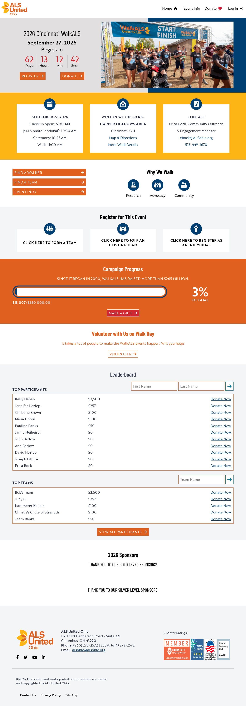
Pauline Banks (26, 425)
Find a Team (25, 182)
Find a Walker (28, 172)
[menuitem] (170, 9)
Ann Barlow (24, 445)
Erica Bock (23, 465)
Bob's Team (24, 492)
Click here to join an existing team (123, 242)
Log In (233, 8)
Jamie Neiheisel (28, 432)
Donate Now (221, 399)
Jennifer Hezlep (27, 405)
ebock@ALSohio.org (196, 137)
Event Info (192, 8)
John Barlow (25, 439)
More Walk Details (123, 144)
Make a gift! (120, 313)
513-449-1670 (196, 144)
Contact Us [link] (28, 695)
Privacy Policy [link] (51, 695)
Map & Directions (123, 137)
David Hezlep (26, 452)
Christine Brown (28, 412)
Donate (211, 8)
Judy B (20, 499)
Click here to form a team (49, 242)
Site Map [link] (72, 695)
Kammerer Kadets (29, 505)
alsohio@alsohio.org (88, 649)
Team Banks (24, 519)
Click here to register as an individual (196, 242)
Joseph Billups (26, 459)
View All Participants (120, 531)
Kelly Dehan (25, 399)
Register (30, 76)
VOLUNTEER (120, 353)
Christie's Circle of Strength (37, 512)
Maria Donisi (25, 419)
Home (167, 8)
